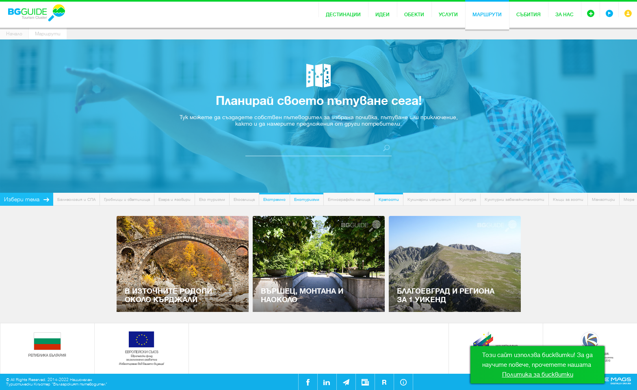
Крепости (389, 199)
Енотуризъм (306, 199)
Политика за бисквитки (537, 374)
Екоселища (244, 199)
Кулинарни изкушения (429, 199)
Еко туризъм (212, 199)
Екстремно (274, 199)
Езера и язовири (174, 199)
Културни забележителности (514, 199)
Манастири (603, 199)
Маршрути (487, 14)
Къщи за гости (568, 199)
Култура (467, 199)
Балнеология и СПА (76, 199)
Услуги (448, 14)
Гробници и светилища (127, 199)
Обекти (414, 14)
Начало (14, 34)
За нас (564, 14)
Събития (528, 14)
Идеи (382, 14)
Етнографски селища (349, 199)
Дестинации (343, 14)
